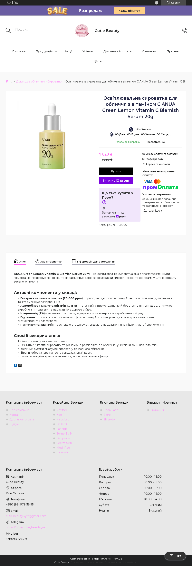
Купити (116, 171)
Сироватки (54, 81)
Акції (68, 51)
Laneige (62, 429)
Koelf (59, 415)
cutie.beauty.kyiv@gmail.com (26, 516)
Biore (107, 415)
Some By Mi (64, 433)
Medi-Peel (63, 447)
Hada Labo (110, 410)
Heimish (62, 452)
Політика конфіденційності (121, 562)
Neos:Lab (62, 419)
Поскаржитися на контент (87, 562)
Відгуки (14, 424)
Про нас (173, 51)
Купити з (116, 180)
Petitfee (62, 410)
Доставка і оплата (117, 51)
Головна (18, 51)
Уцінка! (87, 51)
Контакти (149, 51)
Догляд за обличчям (30, 81)
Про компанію (19, 410)
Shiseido (109, 419)
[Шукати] (8, 30)
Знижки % (157, 410)
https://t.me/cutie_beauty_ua (25, 527)
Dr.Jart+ (61, 424)
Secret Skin (64, 443)
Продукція (44, 51)
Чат (175, 556)
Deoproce (63, 438)
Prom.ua (117, 558)
